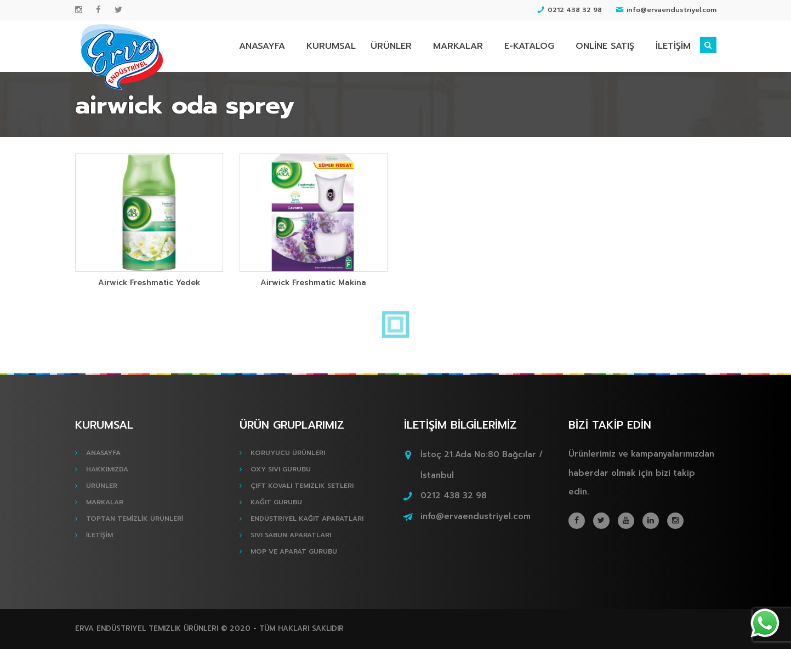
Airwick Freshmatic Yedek (149, 282)
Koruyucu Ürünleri (288, 453)
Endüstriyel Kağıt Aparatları (307, 518)
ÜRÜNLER (391, 46)
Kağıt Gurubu (276, 502)
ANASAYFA (262, 46)
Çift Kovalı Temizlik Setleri (302, 486)
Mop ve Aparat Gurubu (294, 551)
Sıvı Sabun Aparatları (291, 535)
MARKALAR (458, 46)
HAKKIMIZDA (107, 469)
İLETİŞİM (673, 46)
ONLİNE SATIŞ (605, 46)
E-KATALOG (529, 46)
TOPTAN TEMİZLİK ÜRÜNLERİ (134, 518)
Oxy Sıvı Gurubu (281, 469)
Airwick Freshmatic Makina (313, 282)
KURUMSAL (331, 46)
